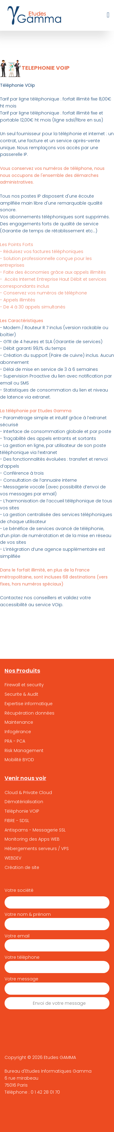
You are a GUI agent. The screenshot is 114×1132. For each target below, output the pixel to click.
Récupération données (29, 713)
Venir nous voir (25, 778)
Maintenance (19, 722)
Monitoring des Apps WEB (32, 839)
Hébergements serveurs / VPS (37, 848)
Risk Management (24, 750)
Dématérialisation (24, 802)
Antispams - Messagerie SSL (35, 830)
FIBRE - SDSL (17, 820)
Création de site (22, 867)
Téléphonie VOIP (22, 811)
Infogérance (18, 732)
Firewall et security (24, 685)
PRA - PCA (15, 741)
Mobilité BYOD (19, 760)
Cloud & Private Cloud (28, 792)
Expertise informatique (29, 704)
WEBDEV (13, 858)
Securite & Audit (21, 694)
